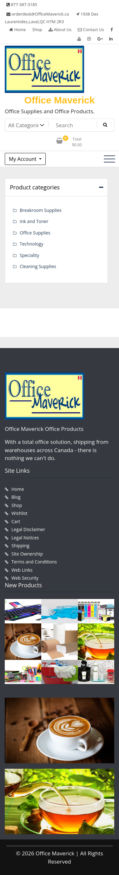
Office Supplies (35, 233)
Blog (16, 497)
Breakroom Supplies (41, 210)
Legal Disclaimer (28, 529)
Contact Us (91, 29)
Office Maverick (59, 100)
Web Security (24, 578)
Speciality (29, 255)
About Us (60, 29)
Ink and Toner (34, 221)
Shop (37, 29)
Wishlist (19, 513)
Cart (15, 521)
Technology (31, 244)
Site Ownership (27, 554)
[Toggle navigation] (109, 159)
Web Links (21, 570)
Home (17, 29)
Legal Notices (25, 538)
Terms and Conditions (34, 562)
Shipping (20, 546)
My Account (23, 158)
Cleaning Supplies (38, 266)
